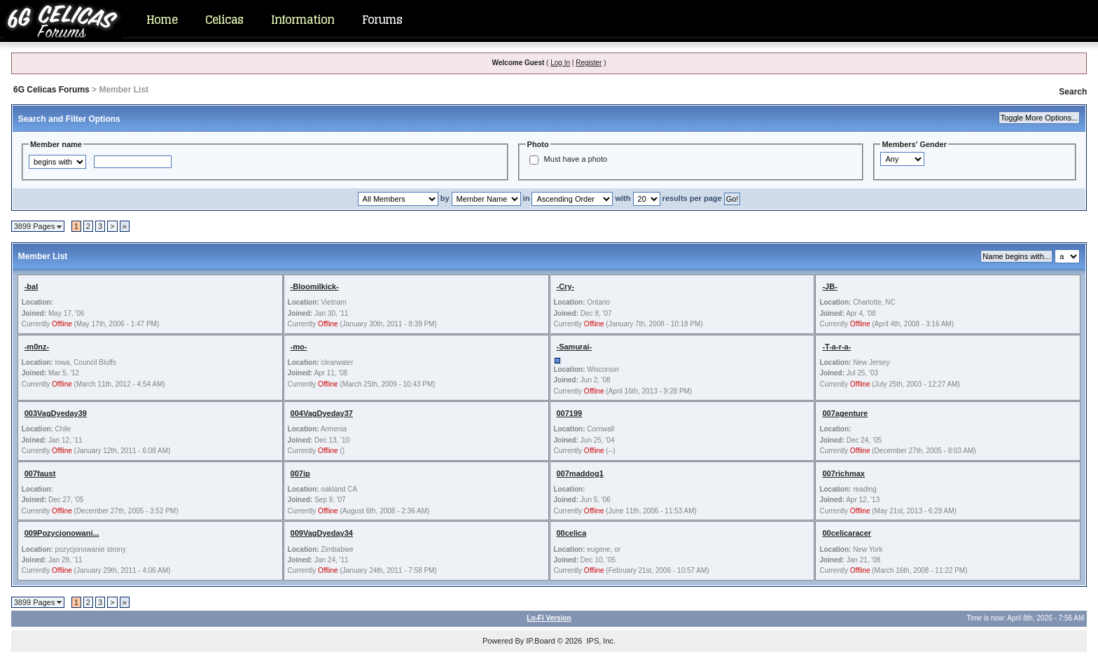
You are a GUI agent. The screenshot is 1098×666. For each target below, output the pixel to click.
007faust (40, 473)
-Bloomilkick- (315, 286)
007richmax (843, 473)
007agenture (845, 413)
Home (161, 19)
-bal (32, 286)
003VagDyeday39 (56, 413)
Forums (382, 19)
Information (302, 19)
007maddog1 (580, 473)
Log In (560, 63)
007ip (300, 473)
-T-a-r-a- (836, 346)
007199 (570, 413)
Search (1073, 92)
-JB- (829, 286)
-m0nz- (37, 346)
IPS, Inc (599, 641)
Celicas (224, 19)
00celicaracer (846, 533)
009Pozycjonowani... (62, 533)
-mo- (299, 346)
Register (589, 63)
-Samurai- (574, 346)
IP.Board (540, 641)
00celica (572, 533)
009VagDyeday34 (322, 533)
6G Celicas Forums (51, 90)
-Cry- (566, 286)
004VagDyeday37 (322, 413)
